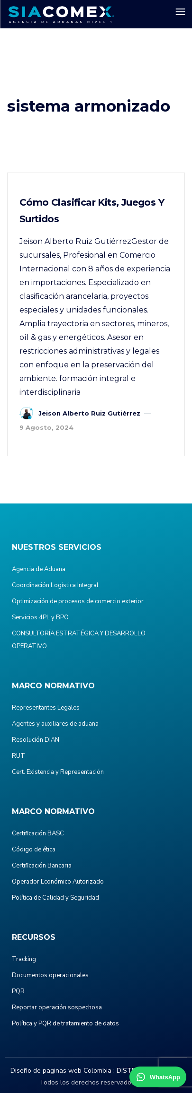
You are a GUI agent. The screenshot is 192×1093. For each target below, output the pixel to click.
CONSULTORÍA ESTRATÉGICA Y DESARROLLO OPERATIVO (79, 640)
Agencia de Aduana (38, 569)
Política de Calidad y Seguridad (55, 897)
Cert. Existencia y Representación (58, 772)
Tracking (24, 959)
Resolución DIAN (35, 740)
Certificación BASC (38, 833)
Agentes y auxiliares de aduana (55, 724)
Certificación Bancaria (42, 865)
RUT (18, 756)
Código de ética (33, 849)
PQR (18, 991)
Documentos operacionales (50, 975)
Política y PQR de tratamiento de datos (65, 1023)
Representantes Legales (46, 707)
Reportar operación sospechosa (57, 1007)
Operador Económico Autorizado (58, 881)
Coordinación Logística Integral (55, 585)
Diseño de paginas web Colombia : (62, 1070)
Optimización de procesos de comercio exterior (78, 601)
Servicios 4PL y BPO (40, 617)
